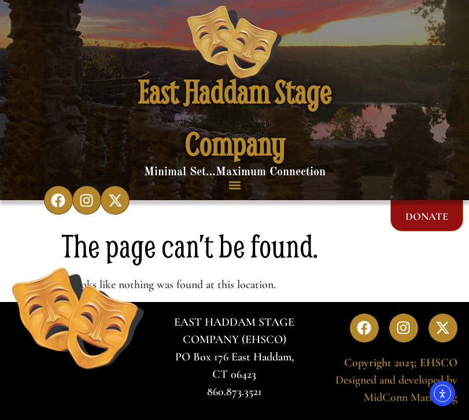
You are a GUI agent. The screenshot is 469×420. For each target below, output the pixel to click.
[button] (234, 184)
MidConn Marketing (410, 397)
